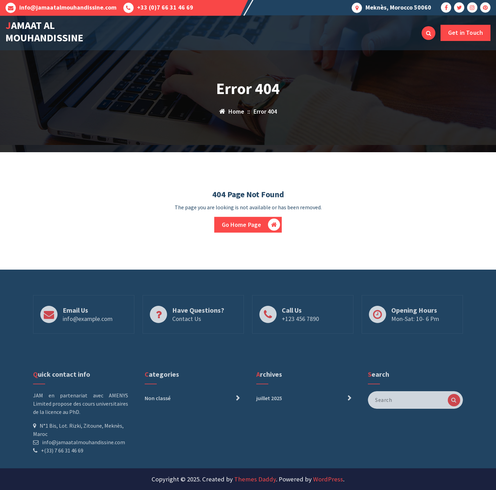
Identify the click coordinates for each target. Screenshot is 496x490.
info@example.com (88, 328)
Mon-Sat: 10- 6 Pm (415, 328)
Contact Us (186, 328)
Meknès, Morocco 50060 (398, 7)
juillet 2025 (269, 419)
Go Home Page (251, 226)
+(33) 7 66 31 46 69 (62, 472)
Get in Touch (465, 33)
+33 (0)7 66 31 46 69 (165, 7)
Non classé (157, 419)
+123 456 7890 (300, 328)
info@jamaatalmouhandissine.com (67, 7)
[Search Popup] (428, 33)
